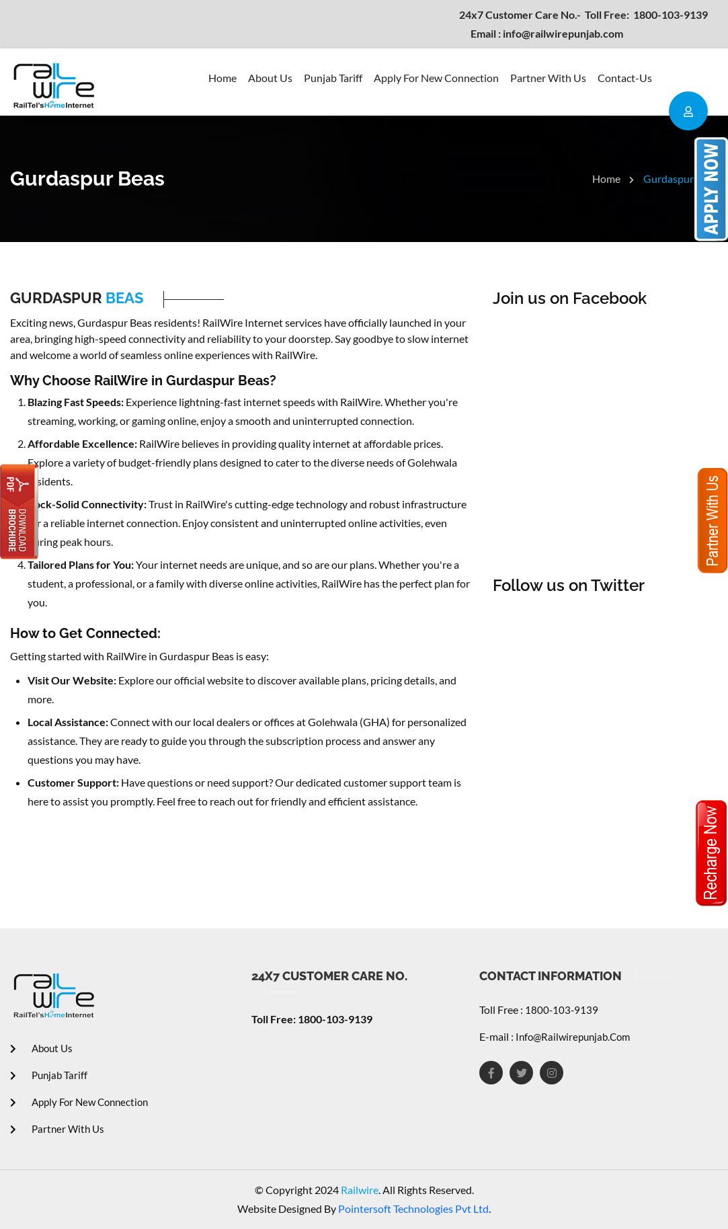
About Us (270, 77)
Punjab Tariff (333, 77)
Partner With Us (548, 77)
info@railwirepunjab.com (547, 33)
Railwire (358, 1189)
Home (222, 77)
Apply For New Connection (436, 77)
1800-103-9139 (583, 14)
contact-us (625, 77)
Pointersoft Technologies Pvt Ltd (413, 1208)
